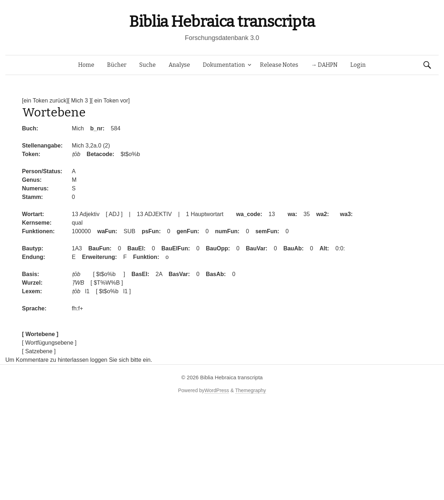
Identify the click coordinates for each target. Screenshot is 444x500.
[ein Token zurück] (45, 101)
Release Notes (279, 64)
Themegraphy (250, 390)
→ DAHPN (324, 64)
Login (358, 64)
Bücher (116, 64)
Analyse (179, 64)
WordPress (216, 390)
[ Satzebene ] (39, 351)
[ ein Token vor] (110, 101)
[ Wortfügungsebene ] (49, 343)
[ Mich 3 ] (79, 101)
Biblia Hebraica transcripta (222, 21)
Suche (147, 64)
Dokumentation (224, 64)
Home (86, 64)
